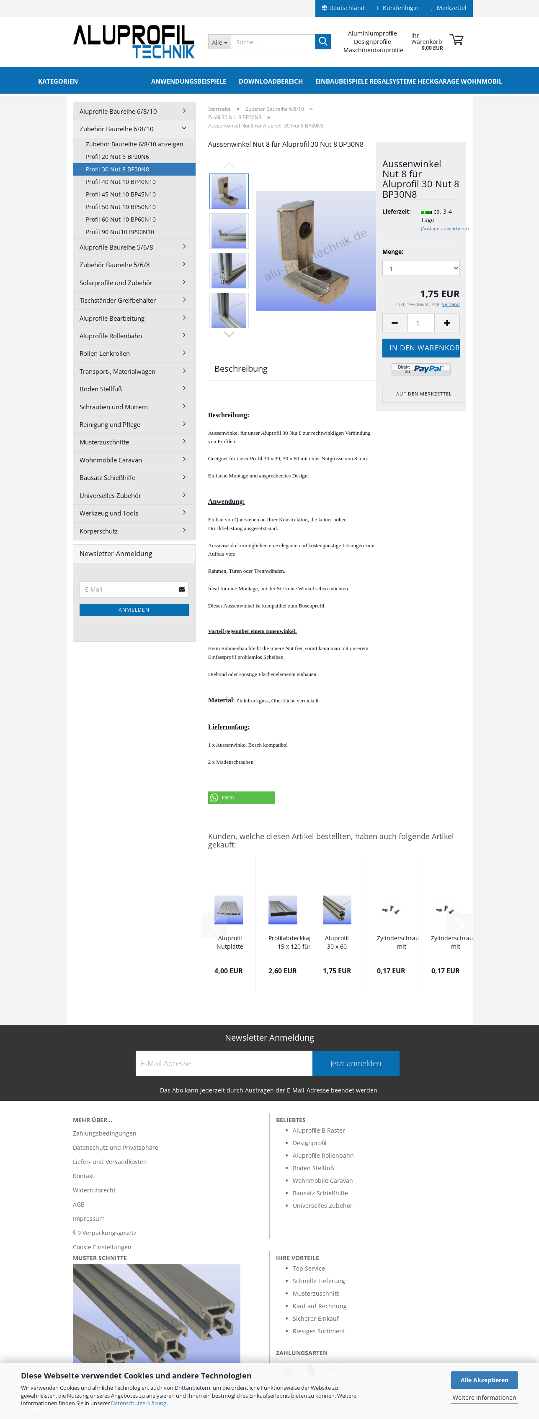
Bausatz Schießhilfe (107, 477)
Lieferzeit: (395, 211)
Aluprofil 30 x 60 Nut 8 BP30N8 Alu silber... (337, 943)
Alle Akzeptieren (484, 1380)
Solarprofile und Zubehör (116, 282)
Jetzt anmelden (356, 1063)
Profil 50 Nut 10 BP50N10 (121, 207)
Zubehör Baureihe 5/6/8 (115, 264)
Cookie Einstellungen (102, 1247)
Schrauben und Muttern (114, 407)
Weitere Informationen (484, 1397)
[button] (241, 797)
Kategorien (58, 81)
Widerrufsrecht (94, 1190)
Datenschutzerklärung (138, 1403)
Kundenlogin (398, 8)
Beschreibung (241, 368)
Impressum (89, 1218)
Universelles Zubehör (110, 495)
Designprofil (310, 1143)
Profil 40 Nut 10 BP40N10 (121, 182)
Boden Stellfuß (101, 389)
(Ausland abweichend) (445, 228)
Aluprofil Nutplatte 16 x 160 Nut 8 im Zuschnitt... (230, 943)
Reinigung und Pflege (110, 424)
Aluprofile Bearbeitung (112, 318)
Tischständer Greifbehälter (118, 300)
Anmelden (134, 609)
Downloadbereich (271, 81)
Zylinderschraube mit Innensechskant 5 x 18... (455, 943)
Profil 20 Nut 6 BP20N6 (117, 157)
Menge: (392, 251)
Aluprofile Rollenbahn (111, 336)
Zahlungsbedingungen (105, 1133)
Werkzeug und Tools (109, 513)
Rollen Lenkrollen (105, 353)
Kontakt (83, 1176)
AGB (79, 1204)
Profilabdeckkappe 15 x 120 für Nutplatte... (294, 943)
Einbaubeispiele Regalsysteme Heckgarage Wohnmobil (408, 81)
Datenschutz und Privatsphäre (115, 1147)
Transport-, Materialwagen (117, 371)
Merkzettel (449, 8)
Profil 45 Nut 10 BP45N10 (121, 194)
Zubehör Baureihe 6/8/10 (117, 129)
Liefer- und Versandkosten (110, 1162)
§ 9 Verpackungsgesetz (105, 1233)
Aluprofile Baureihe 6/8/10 (118, 111)
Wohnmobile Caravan (111, 460)
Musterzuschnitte (104, 442)
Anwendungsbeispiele (188, 81)
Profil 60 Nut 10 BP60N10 (121, 219)
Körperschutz (99, 531)
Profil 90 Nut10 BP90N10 (120, 232)
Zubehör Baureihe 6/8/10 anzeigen (134, 144)
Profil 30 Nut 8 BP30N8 (117, 169)
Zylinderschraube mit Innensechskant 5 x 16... (401, 943)
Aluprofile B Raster (319, 1130)
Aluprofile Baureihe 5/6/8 (116, 247)
